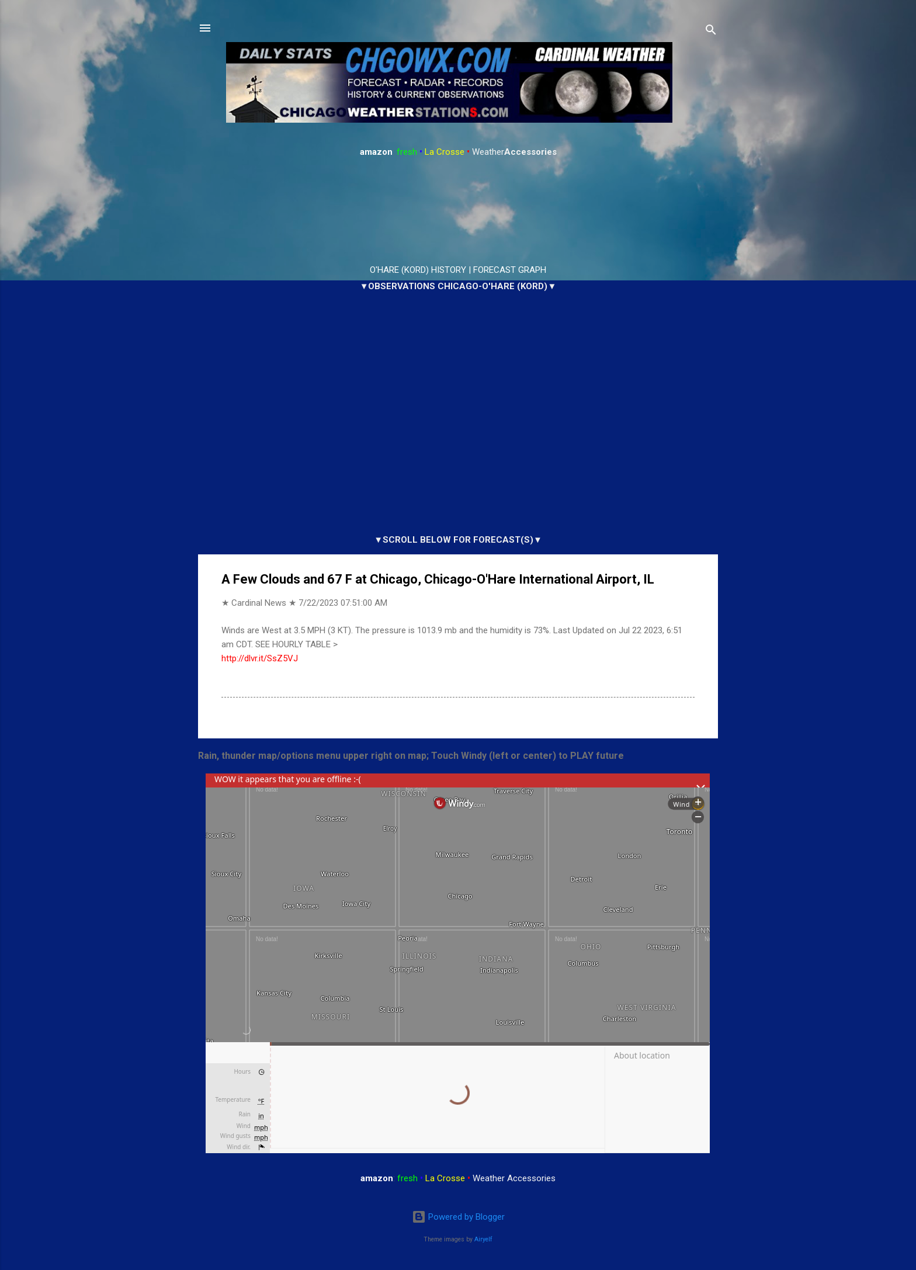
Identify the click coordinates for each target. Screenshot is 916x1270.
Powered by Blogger (458, 1217)
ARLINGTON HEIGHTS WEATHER (458, 211)
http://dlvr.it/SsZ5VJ (259, 658)
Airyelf (483, 1239)
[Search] (711, 32)
